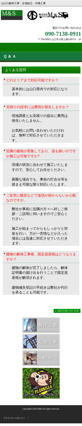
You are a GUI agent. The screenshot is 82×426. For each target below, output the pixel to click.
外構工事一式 (41, 358)
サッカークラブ (41, 383)
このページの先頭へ (67, 311)
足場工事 (41, 341)
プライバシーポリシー (14, 418)
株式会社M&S (41, 18)
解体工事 (41, 325)
